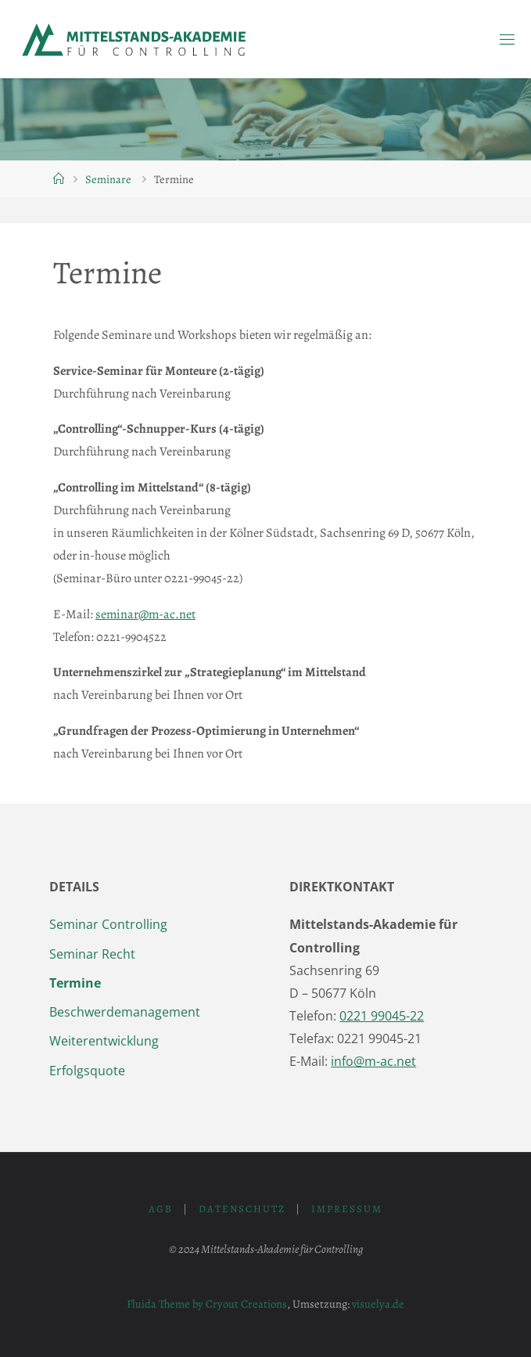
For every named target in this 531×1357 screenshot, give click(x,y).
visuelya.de (378, 1304)
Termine (75, 983)
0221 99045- (381, 1015)
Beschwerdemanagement (124, 1011)
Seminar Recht (92, 954)
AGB (161, 1208)
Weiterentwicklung (104, 1040)
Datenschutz (242, 1208)
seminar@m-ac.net (145, 614)
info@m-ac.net (373, 1061)
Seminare (108, 179)
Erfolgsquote (87, 1070)
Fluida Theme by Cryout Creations (207, 1304)
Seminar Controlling (108, 924)
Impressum (346, 1208)
